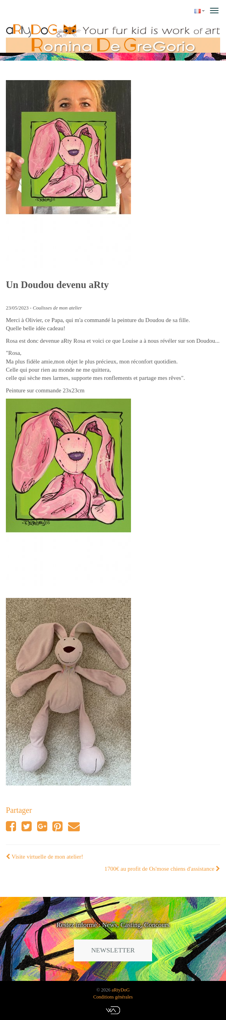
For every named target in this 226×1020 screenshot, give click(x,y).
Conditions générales (113, 997)
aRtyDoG (121, 990)
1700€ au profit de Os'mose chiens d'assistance (162, 869)
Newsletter (113, 950)
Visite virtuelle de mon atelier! (44, 857)
